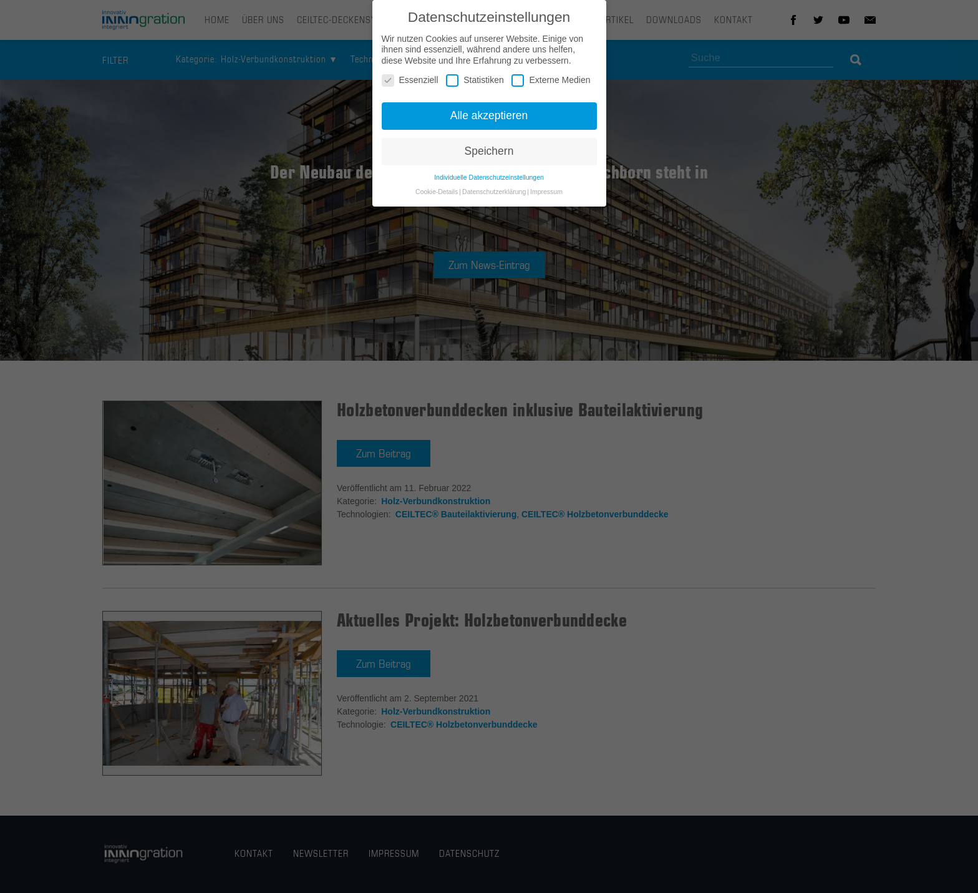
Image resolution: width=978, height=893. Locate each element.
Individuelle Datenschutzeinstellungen (489, 179)
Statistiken (475, 83)
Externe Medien (550, 83)
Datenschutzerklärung (494, 194)
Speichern (489, 153)
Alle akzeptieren (489, 118)
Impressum (546, 194)
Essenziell (410, 83)
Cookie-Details (436, 194)
